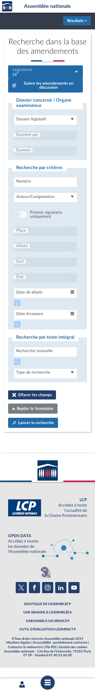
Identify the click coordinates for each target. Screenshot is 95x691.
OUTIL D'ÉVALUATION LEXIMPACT (46, 644)
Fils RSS (50, 662)
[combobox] (45, 71)
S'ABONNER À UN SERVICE (46, 636)
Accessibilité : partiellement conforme (60, 657)
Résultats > (77, 21)
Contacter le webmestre (25, 662)
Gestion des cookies (73, 662)
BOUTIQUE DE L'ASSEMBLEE (46, 619)
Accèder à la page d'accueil (7, 6)
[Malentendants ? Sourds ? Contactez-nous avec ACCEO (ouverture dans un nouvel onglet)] (45, 587)
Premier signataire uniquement (46, 230)
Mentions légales (18, 657)
